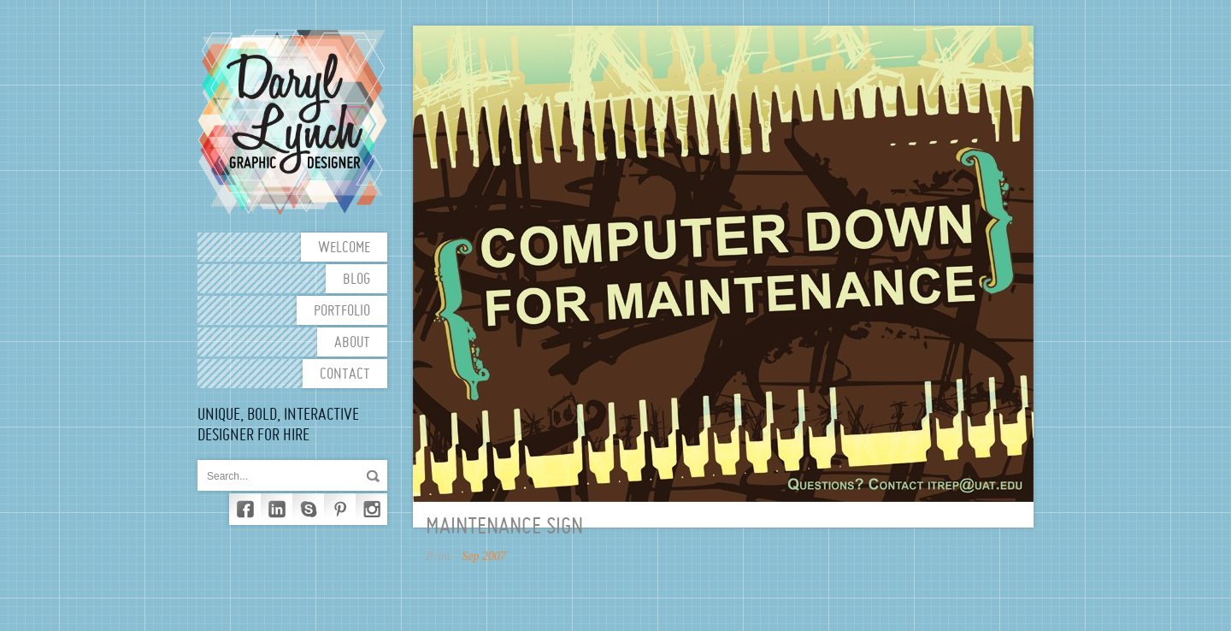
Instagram (371, 509)
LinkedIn (276, 509)
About (352, 343)
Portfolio (342, 311)
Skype (308, 509)
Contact (345, 375)
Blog (356, 280)
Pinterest (340, 509)
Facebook (245, 509)
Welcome (344, 248)
